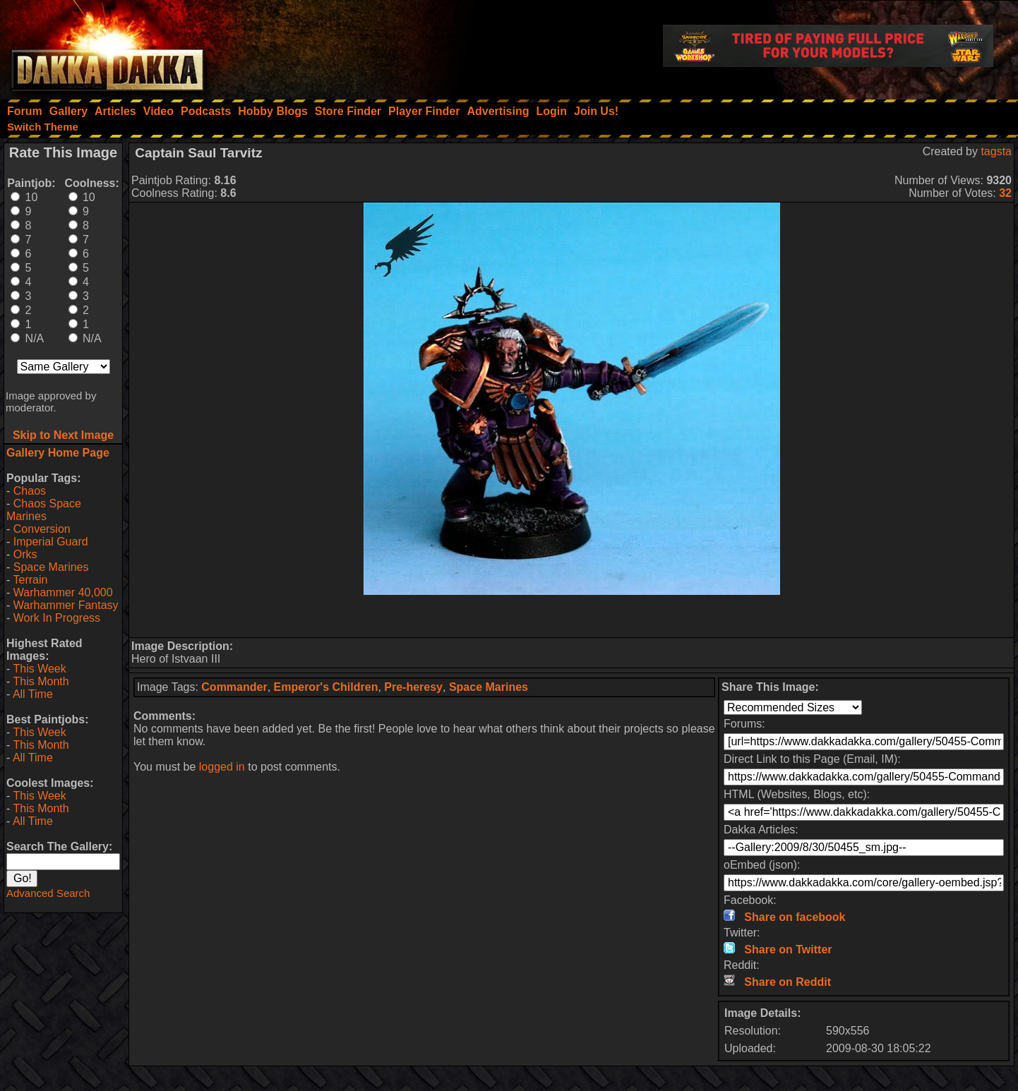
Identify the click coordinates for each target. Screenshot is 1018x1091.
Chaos (29, 491)
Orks (25, 554)
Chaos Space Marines (43, 510)
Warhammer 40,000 (63, 592)
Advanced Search (48, 893)
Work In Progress (56, 618)
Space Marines (51, 567)
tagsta (996, 151)
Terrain (30, 580)
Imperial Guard (50, 542)
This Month (40, 681)
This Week (39, 669)
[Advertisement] (572, 616)
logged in (222, 767)
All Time (33, 694)
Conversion (42, 529)
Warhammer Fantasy (66, 605)
